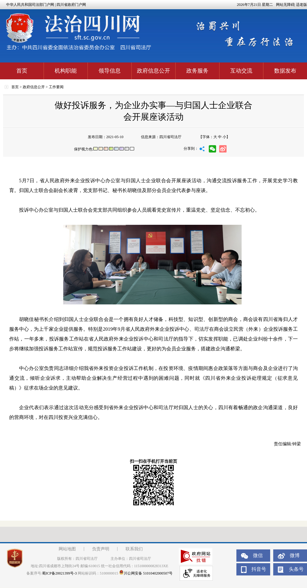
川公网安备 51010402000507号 (146, 573)
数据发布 (285, 71)
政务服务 (197, 71)
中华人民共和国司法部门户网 (30, 4)
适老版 (301, 4)
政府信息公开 (153, 71)
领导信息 (110, 71)
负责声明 (100, 549)
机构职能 (66, 71)
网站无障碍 (285, 4)
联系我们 (134, 549)
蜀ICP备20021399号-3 (59, 573)
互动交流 (241, 71)
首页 (21, 71)
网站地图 (67, 549)
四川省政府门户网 (71, 4)
